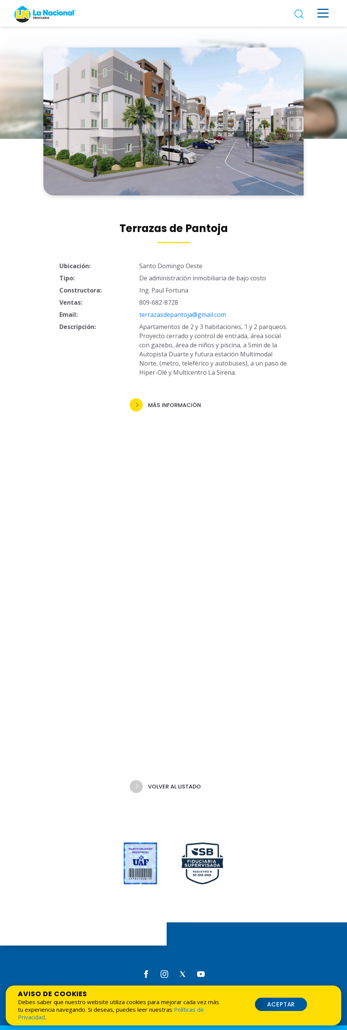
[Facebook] (146, 973)
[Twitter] (182, 973)
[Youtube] (201, 973)
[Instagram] (164, 973)
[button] (173, 407)
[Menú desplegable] (323, 13)
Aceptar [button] (281, 1004)
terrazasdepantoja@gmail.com (182, 317)
